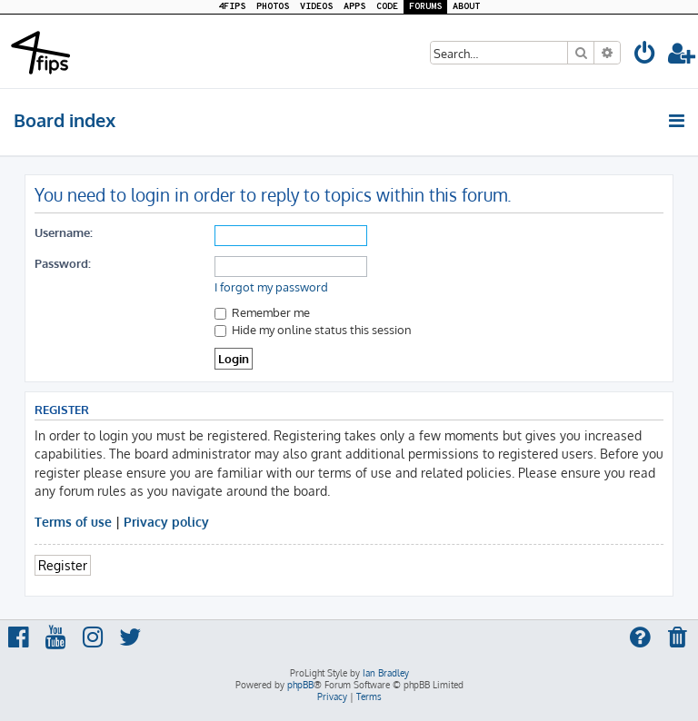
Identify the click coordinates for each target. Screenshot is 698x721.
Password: (63, 263)
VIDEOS (316, 7)
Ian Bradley (386, 672)
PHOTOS (272, 7)
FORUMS (425, 7)
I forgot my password (271, 287)
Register (62, 565)
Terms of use (73, 521)
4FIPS (231, 7)
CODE (387, 7)
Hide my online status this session (313, 329)
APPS (354, 7)
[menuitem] (645, 56)
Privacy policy (166, 521)
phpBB (300, 684)
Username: (64, 232)
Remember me (262, 312)
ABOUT (466, 7)
